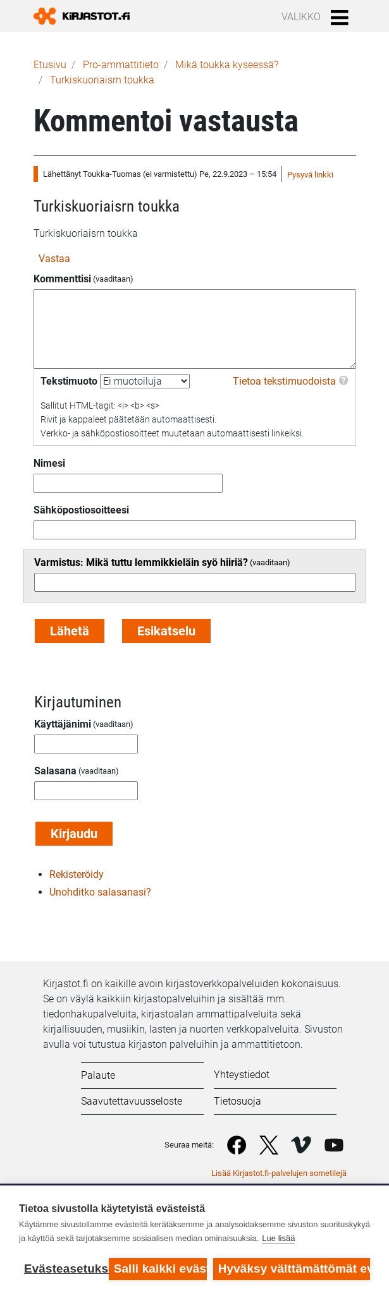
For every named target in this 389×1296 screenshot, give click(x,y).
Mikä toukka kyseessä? (226, 65)
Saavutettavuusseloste (131, 1101)
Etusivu (50, 65)
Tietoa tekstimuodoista (284, 381)
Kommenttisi (62, 279)
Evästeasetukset (63, 1268)
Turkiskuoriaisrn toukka (102, 80)
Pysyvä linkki (310, 174)
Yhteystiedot (241, 1075)
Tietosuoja (237, 1101)
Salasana (55, 771)
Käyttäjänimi (62, 724)
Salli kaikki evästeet (160, 1268)
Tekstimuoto (68, 381)
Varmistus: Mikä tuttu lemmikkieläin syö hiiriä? (141, 562)
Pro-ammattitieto (121, 65)
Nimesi (49, 463)
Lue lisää (278, 1238)
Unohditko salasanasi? (100, 892)
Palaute (98, 1075)
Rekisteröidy (76, 874)
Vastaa (54, 259)
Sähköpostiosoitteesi (81, 510)
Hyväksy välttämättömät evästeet (294, 1268)
